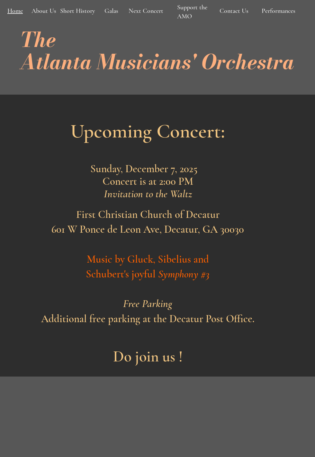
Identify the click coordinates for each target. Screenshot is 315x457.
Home (15, 11)
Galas (110, 11)
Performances (278, 11)
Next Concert (145, 11)
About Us (44, 11)
